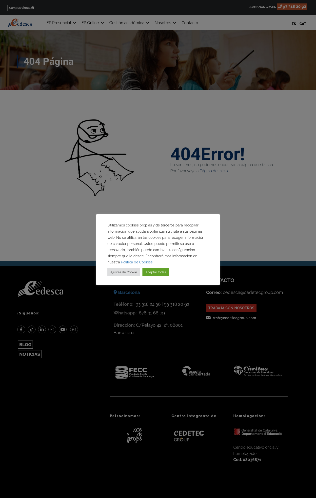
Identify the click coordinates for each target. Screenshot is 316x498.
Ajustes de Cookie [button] (123, 272)
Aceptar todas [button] (155, 272)
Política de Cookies (137, 262)
